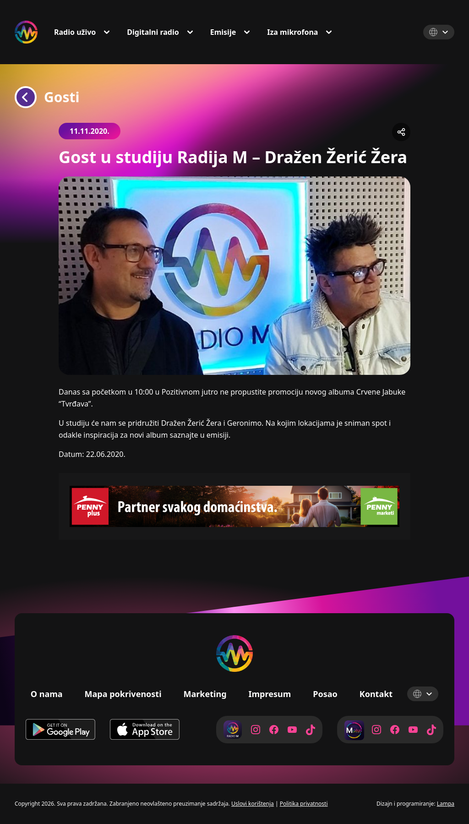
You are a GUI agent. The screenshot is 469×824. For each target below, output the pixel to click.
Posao (325, 693)
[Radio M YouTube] (292, 729)
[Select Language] (438, 32)
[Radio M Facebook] (273, 729)
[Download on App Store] (145, 729)
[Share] (401, 132)
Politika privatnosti (304, 804)
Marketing (205, 693)
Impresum (270, 693)
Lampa (445, 804)
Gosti (47, 97)
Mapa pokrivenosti (123, 693)
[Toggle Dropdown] (108, 32)
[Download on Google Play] (60, 729)
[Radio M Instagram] (255, 729)
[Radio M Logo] (26, 32)
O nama (47, 693)
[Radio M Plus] (353, 729)
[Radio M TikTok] (310, 730)
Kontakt (376, 693)
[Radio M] (233, 729)
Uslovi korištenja (252, 804)
